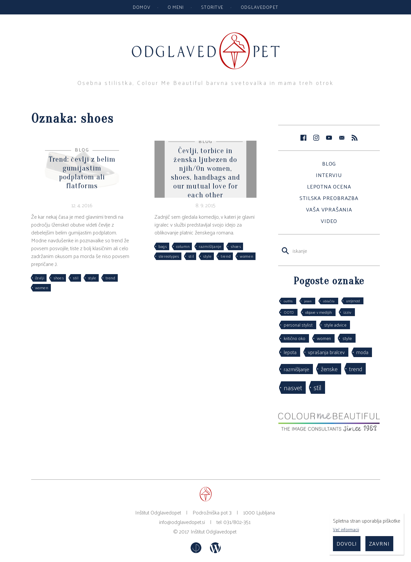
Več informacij (346, 529)
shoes (58, 277)
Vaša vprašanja (329, 209)
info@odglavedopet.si (182, 522)
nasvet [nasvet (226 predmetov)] (293, 387)
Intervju (329, 175)
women (42, 287)
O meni (176, 7)
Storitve (212, 7)
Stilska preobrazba (328, 198)
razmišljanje (210, 246)
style (92, 277)
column (183, 246)
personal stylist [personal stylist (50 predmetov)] (298, 325)
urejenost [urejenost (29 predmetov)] (353, 300)
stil (75, 277)
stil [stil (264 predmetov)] (317, 387)
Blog (329, 163)
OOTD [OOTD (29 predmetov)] (289, 312)
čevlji (40, 277)
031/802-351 (237, 522)
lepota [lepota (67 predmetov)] (290, 352)
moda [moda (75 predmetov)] (362, 352)
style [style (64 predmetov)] (347, 338)
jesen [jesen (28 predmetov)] (308, 301)
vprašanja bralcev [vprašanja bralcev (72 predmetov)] (326, 352)
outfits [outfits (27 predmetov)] (288, 301)
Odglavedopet (259, 7)
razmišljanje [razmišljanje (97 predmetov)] (296, 369)
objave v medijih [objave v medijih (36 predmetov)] (318, 312)
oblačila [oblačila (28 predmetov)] (329, 301)
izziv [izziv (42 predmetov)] (347, 312)
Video (329, 221)
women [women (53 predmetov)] (324, 338)
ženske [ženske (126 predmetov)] (329, 368)
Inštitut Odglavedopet (213, 531)
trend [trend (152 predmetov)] (355, 368)
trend (110, 277)
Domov (141, 7)
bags (162, 246)
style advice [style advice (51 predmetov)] (335, 325)
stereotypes (168, 256)
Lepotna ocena (329, 186)
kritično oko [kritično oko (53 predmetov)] (294, 338)
